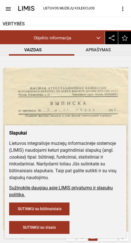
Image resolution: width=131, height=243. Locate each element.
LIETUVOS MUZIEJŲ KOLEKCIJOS (69, 8)
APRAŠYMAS (98, 49)
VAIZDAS (33, 49)
